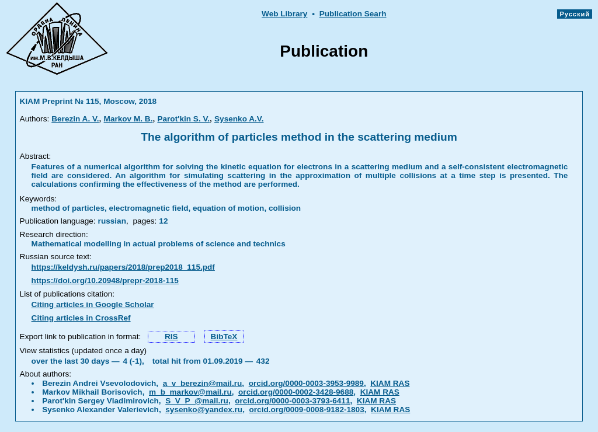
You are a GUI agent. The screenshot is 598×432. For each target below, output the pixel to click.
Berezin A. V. (75, 118)
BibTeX (224, 336)
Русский (574, 14)
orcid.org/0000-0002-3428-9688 (295, 392)
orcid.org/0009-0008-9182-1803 (306, 409)
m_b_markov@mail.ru (190, 392)
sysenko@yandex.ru (203, 409)
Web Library (284, 13)
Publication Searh (353, 13)
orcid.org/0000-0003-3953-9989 (306, 383)
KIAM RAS (389, 383)
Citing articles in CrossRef (81, 317)
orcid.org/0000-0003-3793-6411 (292, 400)
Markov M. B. (128, 118)
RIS (171, 336)
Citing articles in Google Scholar (93, 304)
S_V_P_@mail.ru (196, 400)
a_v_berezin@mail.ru (202, 383)
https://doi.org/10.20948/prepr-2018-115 (105, 280)
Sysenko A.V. (238, 118)
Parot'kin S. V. (183, 118)
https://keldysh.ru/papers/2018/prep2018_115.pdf (123, 267)
